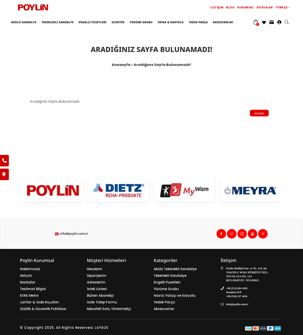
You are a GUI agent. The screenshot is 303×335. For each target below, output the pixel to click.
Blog (230, 7)
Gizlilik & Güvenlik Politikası (43, 308)
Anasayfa (121, 64)
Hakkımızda (30, 269)
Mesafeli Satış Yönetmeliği (109, 308)
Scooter (118, 22)
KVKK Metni (29, 295)
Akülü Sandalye (23, 22)
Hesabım (94, 269)
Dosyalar (265, 7)
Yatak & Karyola (171, 22)
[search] (289, 22)
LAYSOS (101, 327)
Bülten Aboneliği (100, 295)
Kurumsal (245, 7)
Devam (259, 113)
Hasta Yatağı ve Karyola (174, 295)
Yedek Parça (198, 22)
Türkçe (281, 7)
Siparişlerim (97, 275)
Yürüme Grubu (141, 22)
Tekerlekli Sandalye (58, 22)
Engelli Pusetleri (93, 22)
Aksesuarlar (223, 22)
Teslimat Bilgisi (33, 289)
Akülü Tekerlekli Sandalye (175, 269)
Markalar (27, 282)
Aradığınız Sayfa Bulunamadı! (162, 64)
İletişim (217, 7)
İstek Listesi (97, 289)
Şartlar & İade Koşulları (39, 302)
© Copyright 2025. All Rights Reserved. (57, 327)
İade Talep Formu (102, 302)
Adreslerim (96, 282)
